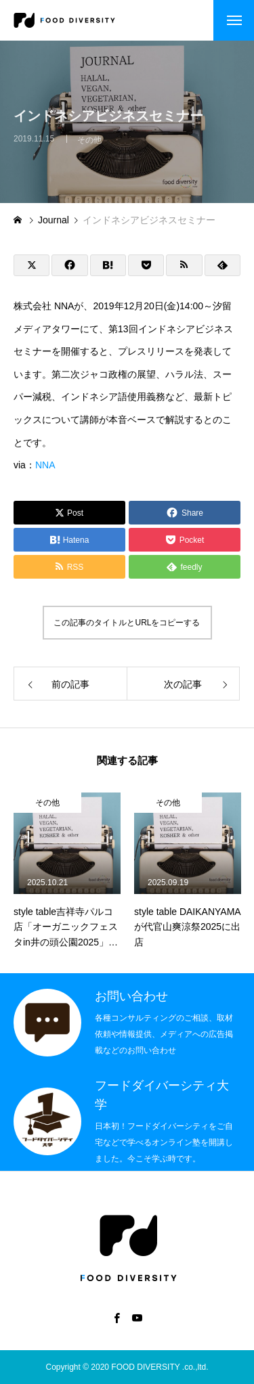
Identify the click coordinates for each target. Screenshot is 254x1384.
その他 (89, 145)
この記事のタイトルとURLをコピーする (127, 622)
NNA (45, 465)
